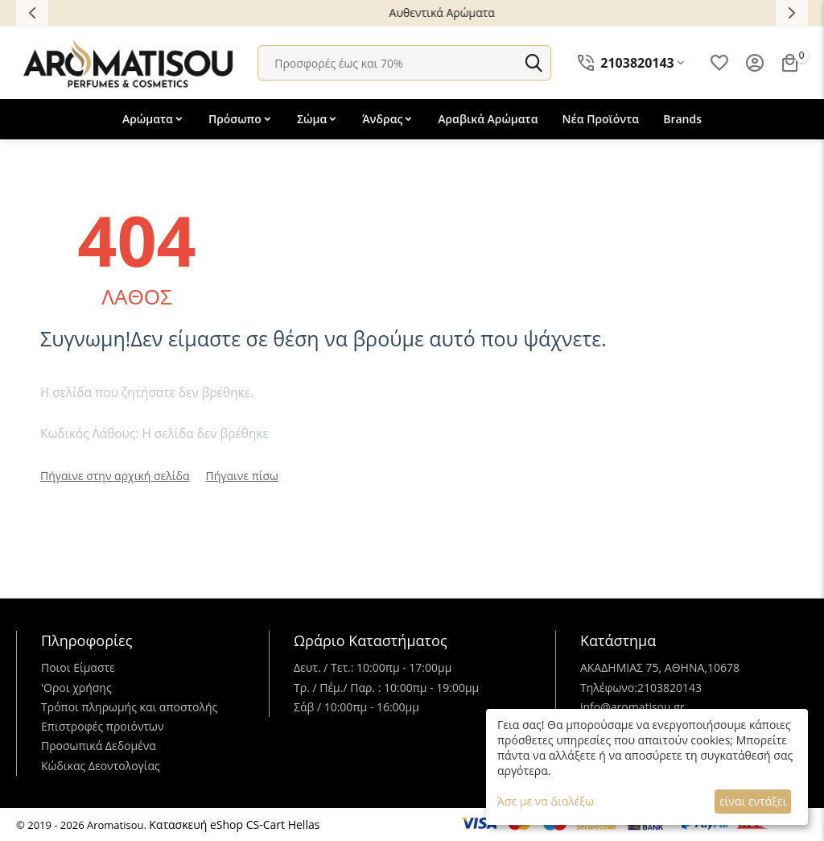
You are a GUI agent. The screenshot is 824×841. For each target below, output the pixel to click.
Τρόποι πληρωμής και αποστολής (129, 707)
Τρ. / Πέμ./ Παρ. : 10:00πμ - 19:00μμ (386, 687)
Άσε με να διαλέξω (545, 801)
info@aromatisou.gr (632, 707)
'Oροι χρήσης (76, 687)
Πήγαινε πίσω (242, 475)
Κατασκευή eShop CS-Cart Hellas (234, 824)
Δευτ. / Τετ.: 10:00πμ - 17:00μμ (372, 667)
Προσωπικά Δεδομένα (98, 745)
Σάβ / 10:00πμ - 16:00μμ (356, 707)
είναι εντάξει (752, 801)
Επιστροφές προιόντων (102, 726)
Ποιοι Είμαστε (78, 667)
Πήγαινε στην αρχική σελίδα (115, 475)
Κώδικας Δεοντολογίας (100, 765)
